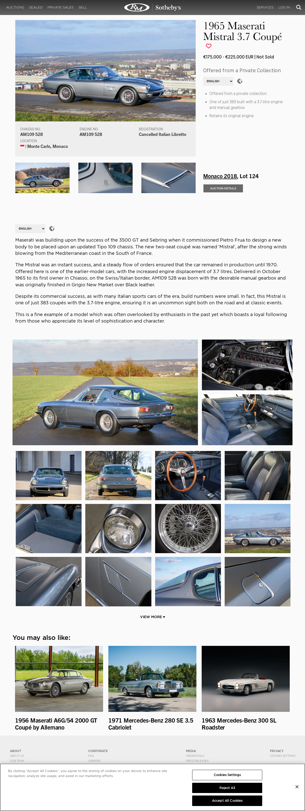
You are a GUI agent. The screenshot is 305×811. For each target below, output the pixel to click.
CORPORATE (98, 751)
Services (265, 7)
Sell (83, 7)
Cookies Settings (282, 755)
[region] (152, 787)
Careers (94, 760)
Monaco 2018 (220, 175)
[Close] (296, 786)
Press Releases (197, 760)
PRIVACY (277, 751)
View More (152, 616)
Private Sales (61, 7)
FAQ (91, 755)
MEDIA (191, 751)
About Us (17, 755)
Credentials (195, 755)
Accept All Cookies (227, 801)
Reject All (227, 788)
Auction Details (223, 188)
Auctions (15, 7)
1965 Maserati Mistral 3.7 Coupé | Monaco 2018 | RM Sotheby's (153, 7)
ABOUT (15, 751)
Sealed (36, 7)
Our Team (17, 760)
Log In (284, 7)
